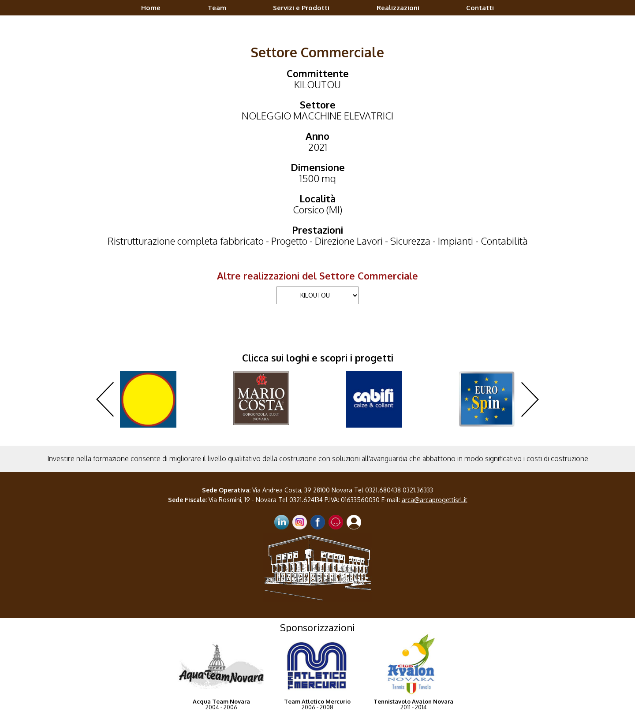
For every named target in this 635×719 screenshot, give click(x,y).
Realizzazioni (398, 7)
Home (151, 7)
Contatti (480, 7)
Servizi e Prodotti (301, 7)
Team (217, 7)
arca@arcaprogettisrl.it (434, 499)
